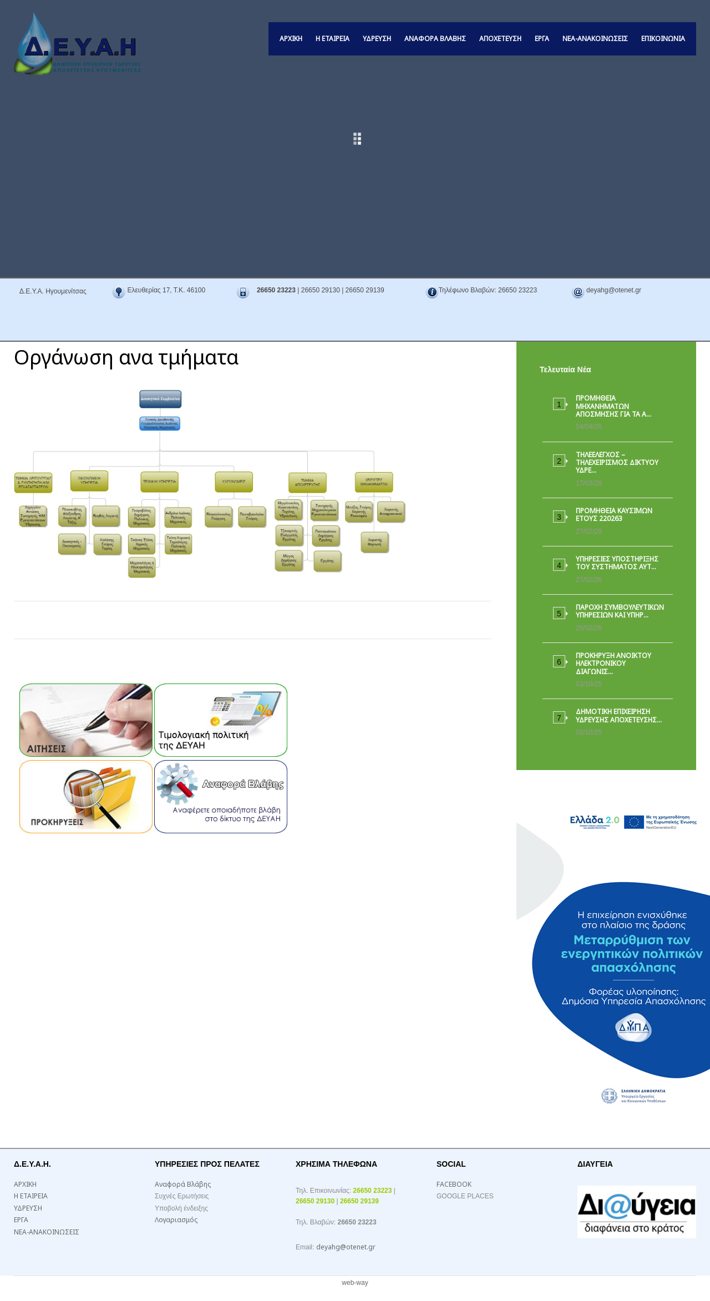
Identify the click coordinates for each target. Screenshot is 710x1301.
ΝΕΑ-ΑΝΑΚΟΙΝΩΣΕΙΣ (595, 38)
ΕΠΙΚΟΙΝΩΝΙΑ (663, 38)
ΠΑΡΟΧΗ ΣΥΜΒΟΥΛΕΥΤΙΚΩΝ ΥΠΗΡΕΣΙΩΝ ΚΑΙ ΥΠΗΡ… (620, 611)
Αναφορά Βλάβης (435, 38)
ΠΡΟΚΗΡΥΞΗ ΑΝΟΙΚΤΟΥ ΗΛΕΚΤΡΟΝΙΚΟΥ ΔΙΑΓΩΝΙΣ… (613, 663)
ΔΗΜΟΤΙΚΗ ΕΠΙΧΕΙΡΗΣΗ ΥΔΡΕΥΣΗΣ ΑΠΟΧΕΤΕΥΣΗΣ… (619, 715)
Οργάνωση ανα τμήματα (126, 357)
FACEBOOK (454, 1184)
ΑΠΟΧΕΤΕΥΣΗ (500, 38)
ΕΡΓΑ (542, 38)
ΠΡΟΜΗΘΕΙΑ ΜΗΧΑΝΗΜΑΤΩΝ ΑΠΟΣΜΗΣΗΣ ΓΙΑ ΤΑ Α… (613, 406)
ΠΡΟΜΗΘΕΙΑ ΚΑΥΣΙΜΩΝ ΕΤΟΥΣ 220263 (614, 514)
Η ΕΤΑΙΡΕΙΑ (332, 38)
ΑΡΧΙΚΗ (291, 38)
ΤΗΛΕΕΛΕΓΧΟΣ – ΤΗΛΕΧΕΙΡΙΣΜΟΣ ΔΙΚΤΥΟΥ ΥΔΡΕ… (617, 462)
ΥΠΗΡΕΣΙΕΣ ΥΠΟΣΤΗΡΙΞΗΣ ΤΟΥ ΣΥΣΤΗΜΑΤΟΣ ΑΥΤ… (617, 562)
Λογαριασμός (176, 1219)
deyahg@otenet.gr (346, 1247)
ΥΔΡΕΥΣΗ (377, 38)
